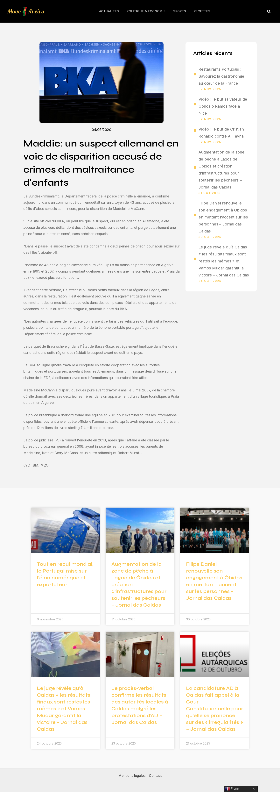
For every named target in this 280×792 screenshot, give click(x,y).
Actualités (109, 11)
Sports (179, 11)
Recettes (202, 11)
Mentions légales (131, 776)
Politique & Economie (146, 11)
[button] (269, 11)
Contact (155, 776)
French (232, 789)
